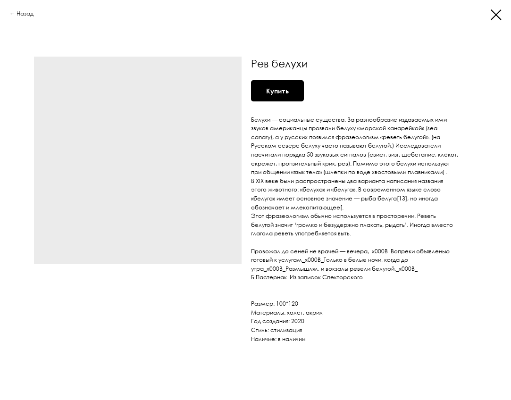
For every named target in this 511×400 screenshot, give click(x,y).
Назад (25, 13)
